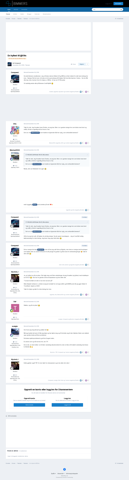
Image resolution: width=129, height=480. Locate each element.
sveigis (60, 319)
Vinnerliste (24, 9)
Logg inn (108, 3)
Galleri (22, 14)
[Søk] (100, 9)
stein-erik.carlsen (63, 264)
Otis (14, 124)
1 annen (67, 294)
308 (15, 88)
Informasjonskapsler (72, 473)
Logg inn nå (67, 405)
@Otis (34, 204)
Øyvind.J (14, 272)
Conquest (17, 63)
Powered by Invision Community (64, 477)
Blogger (29, 14)
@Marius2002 (35, 132)
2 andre (67, 143)
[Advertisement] (40, 36)
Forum (8, 14)
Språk (53, 473)
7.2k (15, 317)
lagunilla (56, 91)
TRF (14, 302)
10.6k (15, 165)
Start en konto (29, 405)
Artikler (15, 14)
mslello (51, 91)
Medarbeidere (47, 14)
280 (15, 287)
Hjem (8, 10)
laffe (62, 143)
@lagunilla (40, 249)
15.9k (15, 342)
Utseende (60, 473)
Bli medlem (118, 3)
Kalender (37, 14)
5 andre (67, 91)
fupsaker (60, 91)
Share (73, 64)
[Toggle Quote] (26, 154)
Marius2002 (52, 143)
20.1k (15, 139)
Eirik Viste (60, 380)
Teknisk (27, 65)
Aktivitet (16, 9)
